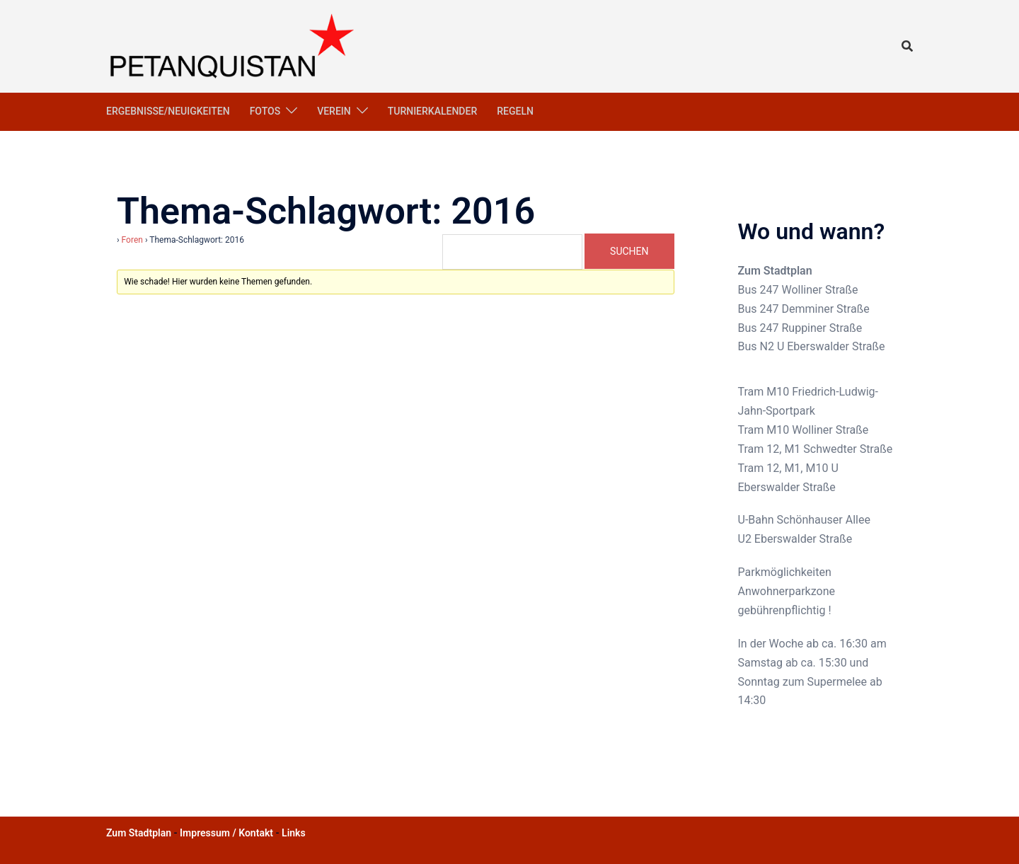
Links (294, 833)
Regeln (515, 111)
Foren (132, 240)
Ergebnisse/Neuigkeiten (168, 111)
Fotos (265, 111)
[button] (907, 46)
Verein (334, 111)
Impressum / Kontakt (226, 833)
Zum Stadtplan (775, 270)
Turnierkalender (433, 111)
